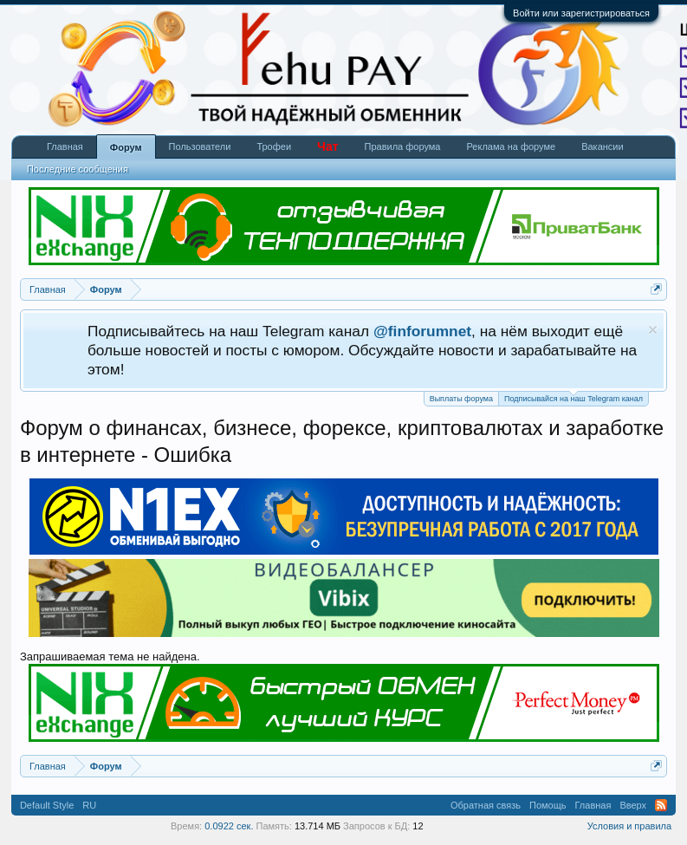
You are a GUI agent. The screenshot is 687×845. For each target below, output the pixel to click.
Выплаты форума (461, 398)
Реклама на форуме (510, 146)
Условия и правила (629, 826)
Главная (65, 146)
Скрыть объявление (652, 329)
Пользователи (200, 146)
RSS (661, 805)
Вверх (632, 805)
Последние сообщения (77, 169)
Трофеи (273, 146)
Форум (126, 147)
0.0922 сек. (228, 826)
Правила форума (403, 146)
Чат (327, 146)
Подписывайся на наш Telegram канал (573, 397)
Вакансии (602, 146)
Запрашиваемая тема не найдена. (110, 656)
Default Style (47, 805)
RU (89, 805)
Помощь (548, 805)
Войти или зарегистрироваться (581, 13)
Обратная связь (485, 805)
